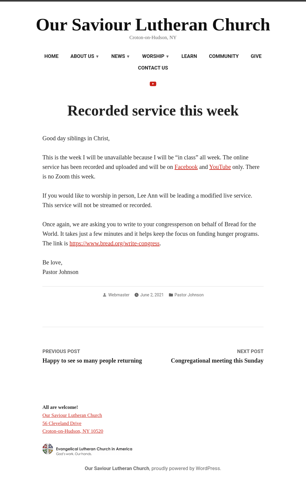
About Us (82, 56)
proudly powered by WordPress (186, 468)
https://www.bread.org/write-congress (115, 243)
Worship (153, 56)
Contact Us (153, 68)
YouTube (220, 167)
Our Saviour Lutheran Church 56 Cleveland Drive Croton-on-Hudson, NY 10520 (72, 423)
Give (256, 56)
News (118, 56)
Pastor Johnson (189, 294)
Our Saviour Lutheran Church (153, 24)
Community (224, 56)
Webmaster (118, 294)
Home (52, 56)
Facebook (186, 167)
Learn (189, 56)
